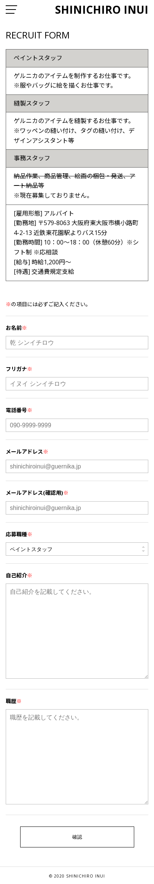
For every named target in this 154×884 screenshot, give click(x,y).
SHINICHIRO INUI (101, 9)
